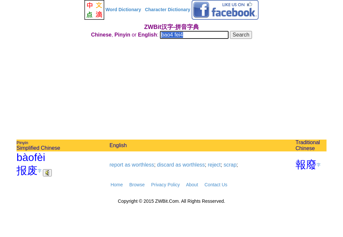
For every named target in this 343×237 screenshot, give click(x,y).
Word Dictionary (123, 9)
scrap (230, 165)
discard (165, 165)
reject (214, 165)
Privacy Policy (165, 184)
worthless (143, 165)
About (192, 184)
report (116, 165)
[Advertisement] (171, 90)
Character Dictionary (167, 9)
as (127, 165)
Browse (137, 184)
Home (116, 184)
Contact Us (215, 184)
